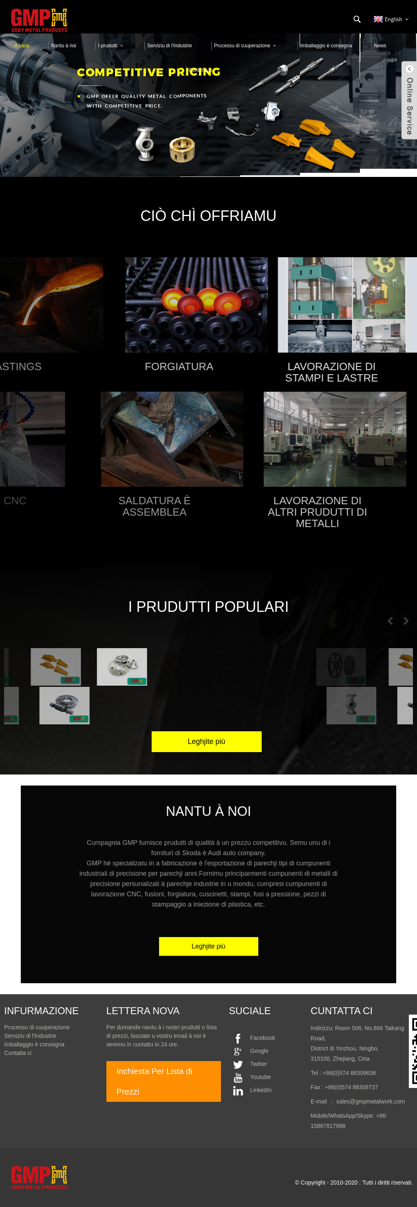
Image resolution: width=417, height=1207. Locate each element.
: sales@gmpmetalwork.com (366, 1101)
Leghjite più (208, 928)
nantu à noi (208, 831)
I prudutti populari (208, 606)
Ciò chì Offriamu (209, 215)
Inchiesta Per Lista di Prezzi (154, 1081)
